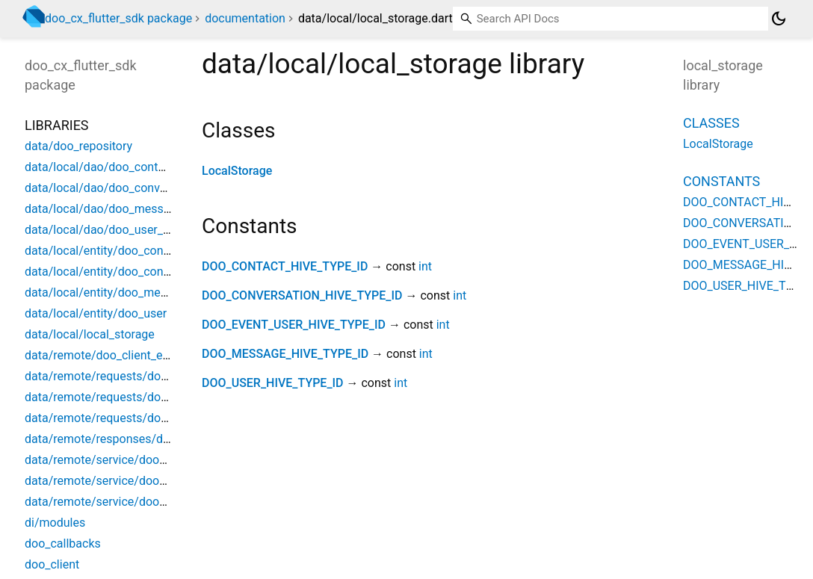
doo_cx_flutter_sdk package (118, 18)
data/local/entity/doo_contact (104, 251)
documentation (245, 18)
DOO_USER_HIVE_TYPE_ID (273, 383)
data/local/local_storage (90, 334)
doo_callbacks (63, 543)
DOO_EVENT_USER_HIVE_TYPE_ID (294, 325)
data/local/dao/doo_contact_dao (112, 167)
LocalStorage (237, 171)
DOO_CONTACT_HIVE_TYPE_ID (285, 266)
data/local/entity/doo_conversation (118, 271)
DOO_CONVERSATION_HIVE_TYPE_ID (302, 295)
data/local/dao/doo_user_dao (104, 230)
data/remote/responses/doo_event (118, 439)
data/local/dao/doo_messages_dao (119, 209)
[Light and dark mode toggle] (779, 19)
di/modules (55, 522)
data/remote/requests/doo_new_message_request (159, 418)
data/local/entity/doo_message (108, 292)
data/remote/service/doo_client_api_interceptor (151, 460)
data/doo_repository (78, 146)
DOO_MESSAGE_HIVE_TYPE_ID (285, 354)
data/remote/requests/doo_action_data (130, 397)
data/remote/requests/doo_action (115, 376)
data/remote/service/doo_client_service (131, 502)
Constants (721, 181)
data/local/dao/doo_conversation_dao (127, 188)
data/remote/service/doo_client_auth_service (145, 481)
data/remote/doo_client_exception (116, 355)
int (425, 266)
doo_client (52, 564)
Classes (711, 123)
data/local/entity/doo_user (96, 313)
